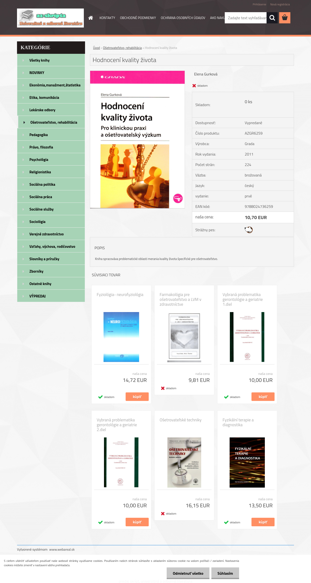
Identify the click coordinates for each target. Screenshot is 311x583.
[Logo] (50, 18)
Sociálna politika (42, 184)
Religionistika (40, 172)
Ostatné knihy (40, 284)
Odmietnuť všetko (188, 573)
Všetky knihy (39, 60)
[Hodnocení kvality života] (137, 73)
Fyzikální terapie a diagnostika (238, 422)
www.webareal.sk (62, 549)
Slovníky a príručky (44, 259)
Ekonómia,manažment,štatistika (55, 85)
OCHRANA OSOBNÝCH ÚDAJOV (183, 17)
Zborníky (36, 271)
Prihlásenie (259, 4)
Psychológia (38, 159)
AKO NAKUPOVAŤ (222, 17)
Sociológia (37, 221)
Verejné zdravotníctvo (46, 234)
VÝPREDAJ (37, 296)
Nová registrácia (280, 4)
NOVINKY (36, 72)
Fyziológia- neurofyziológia (120, 294)
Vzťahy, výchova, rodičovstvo (52, 246)
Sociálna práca (40, 197)
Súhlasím (225, 573)
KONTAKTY (107, 17)
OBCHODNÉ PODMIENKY (138, 17)
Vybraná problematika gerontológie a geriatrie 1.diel (243, 299)
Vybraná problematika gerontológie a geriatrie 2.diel (117, 424)
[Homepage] (90, 17)
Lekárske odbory (42, 110)
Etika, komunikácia (44, 97)
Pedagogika (38, 135)
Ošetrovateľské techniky (180, 419)
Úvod (96, 47)
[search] (272, 17)
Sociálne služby (41, 209)
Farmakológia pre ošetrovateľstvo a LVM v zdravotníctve (180, 299)
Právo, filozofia (41, 147)
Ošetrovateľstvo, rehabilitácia (53, 122)
